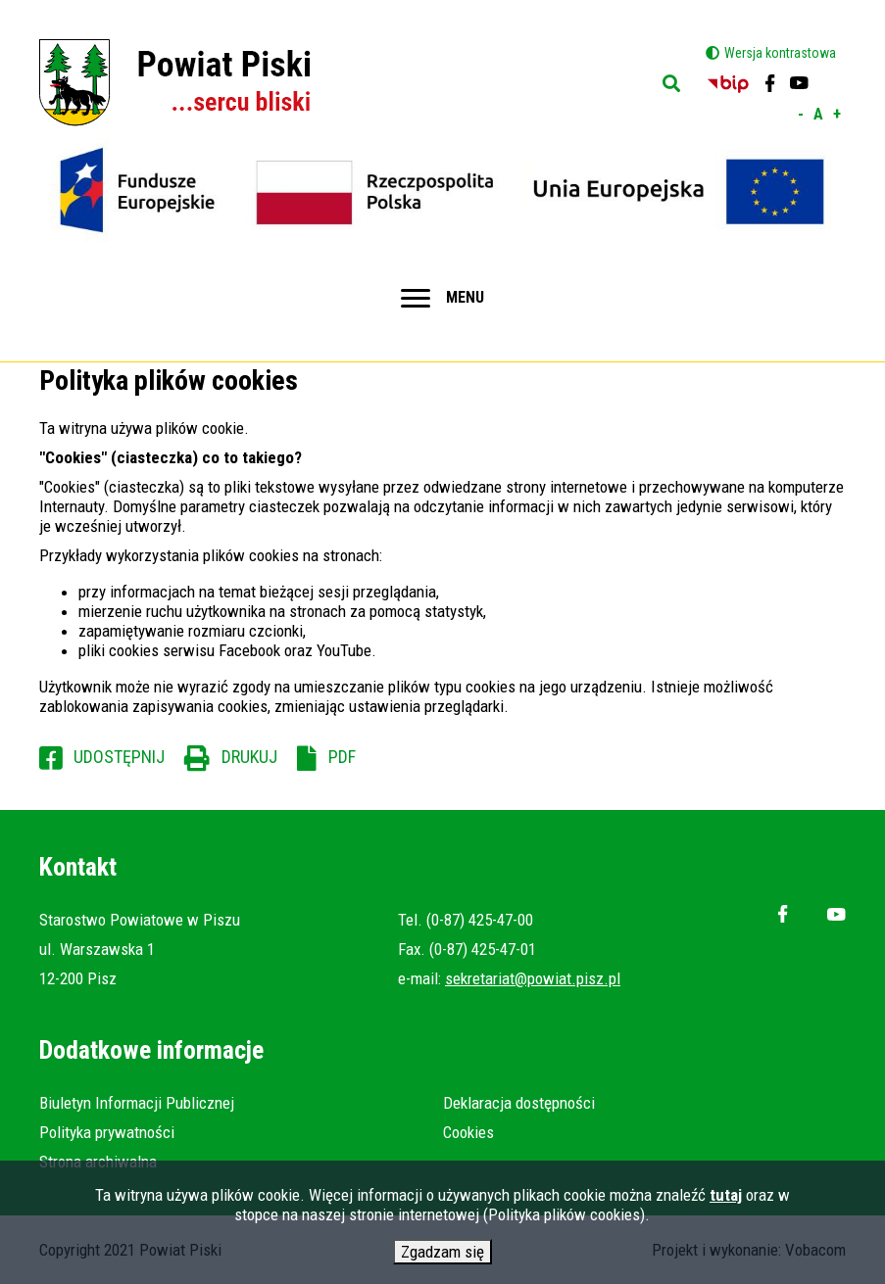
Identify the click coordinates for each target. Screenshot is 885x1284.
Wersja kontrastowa (780, 53)
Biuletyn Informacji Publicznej (136, 1103)
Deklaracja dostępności (519, 1103)
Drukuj (249, 756)
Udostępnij (119, 756)
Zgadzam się (442, 1255)
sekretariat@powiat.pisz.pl (532, 978)
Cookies (468, 1132)
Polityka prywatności (106, 1132)
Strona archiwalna (98, 1161)
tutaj (726, 1199)
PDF (342, 756)
